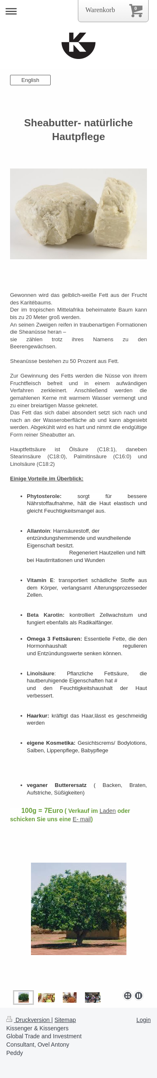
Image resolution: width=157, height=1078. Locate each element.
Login (143, 1020)
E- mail (81, 819)
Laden (108, 810)
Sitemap (65, 1020)
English (30, 80)
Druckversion (28, 1020)
